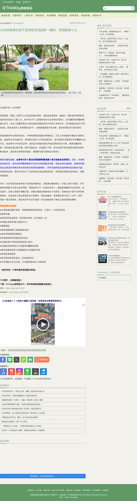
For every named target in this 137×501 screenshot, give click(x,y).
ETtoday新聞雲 (8, 2)
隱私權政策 (87, 490)
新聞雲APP (27, 2)
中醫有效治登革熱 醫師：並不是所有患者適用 (20, 417)
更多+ (129, 108)
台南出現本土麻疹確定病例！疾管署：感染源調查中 (21, 409)
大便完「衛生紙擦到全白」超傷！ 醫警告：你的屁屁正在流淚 (113, 68)
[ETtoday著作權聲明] (41, 379)
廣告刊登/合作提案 (58, 490)
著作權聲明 (96, 490)
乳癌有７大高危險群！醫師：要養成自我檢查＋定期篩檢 (23, 430)
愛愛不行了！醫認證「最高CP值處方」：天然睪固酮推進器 (112, 54)
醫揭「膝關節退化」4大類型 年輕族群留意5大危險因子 (114, 82)
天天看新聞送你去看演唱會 (116, 212)
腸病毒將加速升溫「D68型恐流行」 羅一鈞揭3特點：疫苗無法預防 (114, 151)
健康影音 (97, 15)
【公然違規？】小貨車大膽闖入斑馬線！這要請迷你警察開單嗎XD (31, 301)
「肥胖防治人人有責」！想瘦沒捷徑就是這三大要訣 (21, 426)
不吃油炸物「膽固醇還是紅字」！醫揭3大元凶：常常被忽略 (114, 33)
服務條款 (78, 490)
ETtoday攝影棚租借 (114, 256)
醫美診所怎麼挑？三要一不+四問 (14, 422)
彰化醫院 (36, 350)
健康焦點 (5, 15)
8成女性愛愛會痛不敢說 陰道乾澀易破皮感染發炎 (21, 404)
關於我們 (47, 490)
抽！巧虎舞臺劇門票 (114, 197)
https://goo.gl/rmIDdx (14, 288)
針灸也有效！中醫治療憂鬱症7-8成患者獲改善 (19, 396)
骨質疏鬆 (12, 350)
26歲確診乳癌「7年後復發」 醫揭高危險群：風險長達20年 (114, 96)
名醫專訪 (17, 15)
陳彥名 (42, 350)
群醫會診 (40, 15)
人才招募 (39, 490)
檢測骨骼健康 (26, 350)
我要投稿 (30, 490)
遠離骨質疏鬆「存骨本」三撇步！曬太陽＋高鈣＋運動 (22, 400)
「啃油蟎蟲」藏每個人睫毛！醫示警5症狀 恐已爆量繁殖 (114, 75)
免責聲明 (106, 490)
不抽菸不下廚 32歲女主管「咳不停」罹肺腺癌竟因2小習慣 (113, 61)
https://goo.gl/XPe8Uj (18, 292)
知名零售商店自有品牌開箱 (116, 225)
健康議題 (62, 15)
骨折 (18, 350)
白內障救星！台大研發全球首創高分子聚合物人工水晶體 (23, 413)
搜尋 (132, 8)
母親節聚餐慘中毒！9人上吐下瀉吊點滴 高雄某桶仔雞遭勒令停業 (114, 144)
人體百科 (28, 15)
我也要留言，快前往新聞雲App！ (42, 476)
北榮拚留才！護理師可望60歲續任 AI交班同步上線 (113, 172)
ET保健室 (102, 278)
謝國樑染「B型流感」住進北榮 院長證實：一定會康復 (114, 89)
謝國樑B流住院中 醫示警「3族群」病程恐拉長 (113, 165)
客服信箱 (69, 490)
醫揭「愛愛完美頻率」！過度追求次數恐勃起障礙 (113, 47)
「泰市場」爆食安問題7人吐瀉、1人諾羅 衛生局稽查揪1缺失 (113, 40)
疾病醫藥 (51, 15)
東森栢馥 (85, 15)
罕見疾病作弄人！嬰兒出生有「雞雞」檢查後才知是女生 (23, 391)
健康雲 (18, 8)
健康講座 (74, 15)
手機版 (18, 2)
